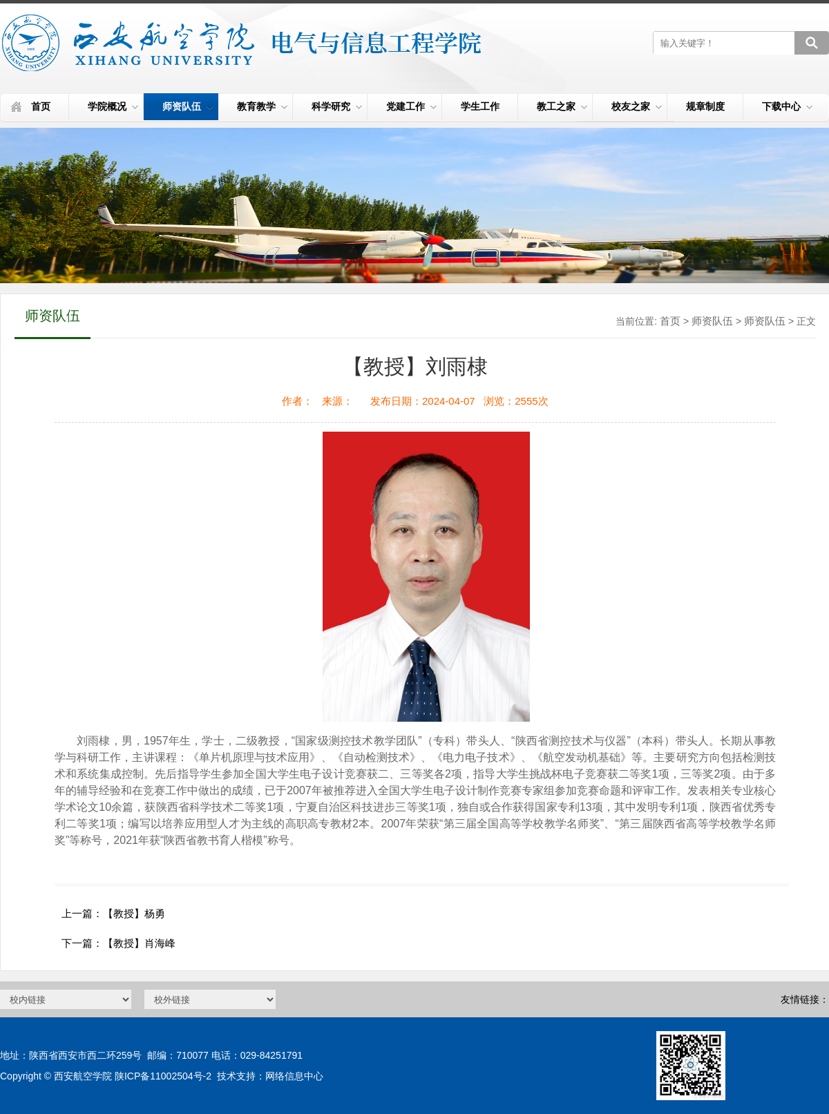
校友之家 (636, 106)
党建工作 (411, 106)
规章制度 (705, 106)
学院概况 (113, 106)
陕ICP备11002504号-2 (163, 1076)
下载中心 (787, 106)
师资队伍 (187, 106)
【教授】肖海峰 (139, 943)
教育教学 (262, 106)
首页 (40, 106)
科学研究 (337, 106)
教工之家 (562, 106)
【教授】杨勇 (134, 913)
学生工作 (480, 106)
